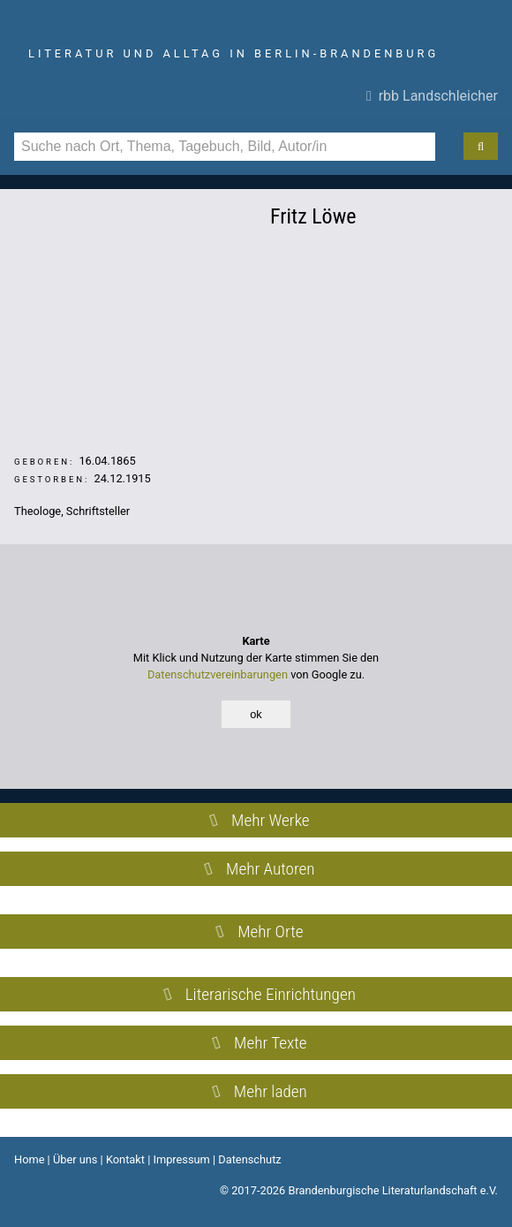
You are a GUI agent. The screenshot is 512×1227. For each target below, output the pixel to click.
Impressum (181, 1159)
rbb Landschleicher (432, 95)
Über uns (75, 1159)
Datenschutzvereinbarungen (217, 674)
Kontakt (125, 1159)
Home (29, 1159)
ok (256, 714)
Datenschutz (249, 1159)
